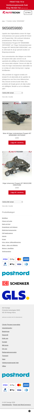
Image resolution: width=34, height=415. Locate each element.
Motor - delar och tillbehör (10, 245)
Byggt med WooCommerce (22, 405)
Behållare (5, 218)
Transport (5, 355)
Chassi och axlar (7, 221)
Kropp (4, 239)
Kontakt (4, 342)
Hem (3, 21)
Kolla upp (5, 338)
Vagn (3, 359)
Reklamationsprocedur (9, 352)
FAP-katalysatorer (7, 233)
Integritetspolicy (7, 328)
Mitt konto (5, 345)
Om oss (4, 349)
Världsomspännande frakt (10, 362)
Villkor (4, 366)
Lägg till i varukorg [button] (17, 142)
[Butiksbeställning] (12, 93)
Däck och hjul (6, 224)
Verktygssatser (6, 251)
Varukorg (27, 410)
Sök (17, 412)
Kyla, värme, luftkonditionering (11, 242)
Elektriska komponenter (9, 230)
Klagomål (5, 335)
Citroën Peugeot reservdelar (11, 324)
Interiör (4, 236)
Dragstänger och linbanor (9, 227)
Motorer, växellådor (8, 248)
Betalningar (5, 331)
